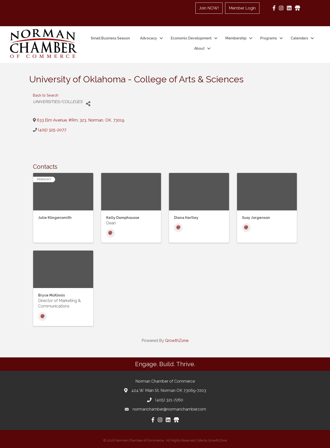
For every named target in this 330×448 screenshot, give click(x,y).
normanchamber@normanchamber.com (169, 409)
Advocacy (148, 38)
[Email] (110, 233)
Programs (268, 38)
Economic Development (191, 38)
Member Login (242, 8)
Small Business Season (110, 38)
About (199, 48)
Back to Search (45, 95)
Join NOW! (209, 8)
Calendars (299, 38)
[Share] (88, 103)
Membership (236, 38)
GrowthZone (176, 340)
